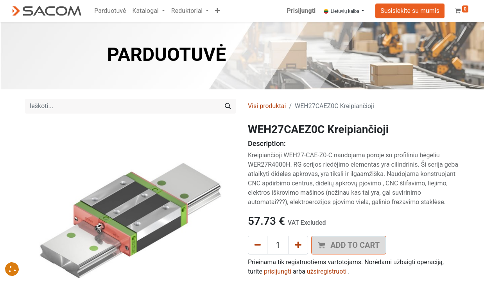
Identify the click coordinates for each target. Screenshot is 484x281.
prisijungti (277, 271)
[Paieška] (228, 106)
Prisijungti (301, 10)
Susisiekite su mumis (409, 10)
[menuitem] (110, 11)
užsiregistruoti (327, 271)
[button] (217, 11)
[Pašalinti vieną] (257, 245)
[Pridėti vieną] (298, 245)
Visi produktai (267, 106)
